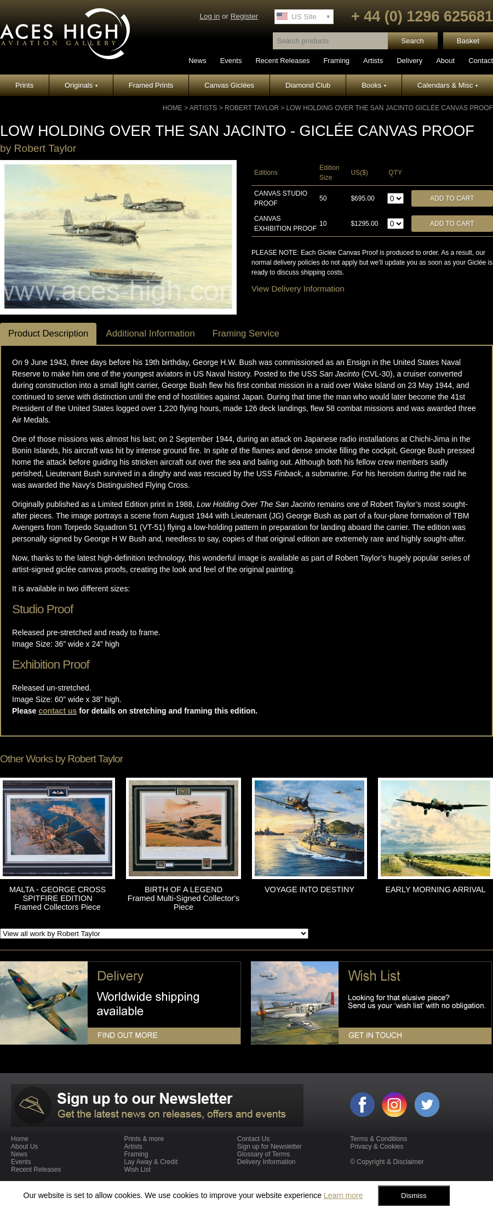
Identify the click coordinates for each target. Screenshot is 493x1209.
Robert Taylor (252, 108)
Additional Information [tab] (150, 333)
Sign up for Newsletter (269, 1146)
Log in (209, 16)
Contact (480, 60)
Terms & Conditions (378, 1139)
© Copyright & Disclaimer (386, 1162)
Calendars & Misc (447, 85)
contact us (57, 710)
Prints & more (144, 1139)
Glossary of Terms (263, 1154)
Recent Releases (282, 60)
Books (374, 85)
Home (172, 108)
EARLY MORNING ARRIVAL (435, 889)
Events (231, 60)
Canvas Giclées (229, 85)
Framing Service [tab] (246, 333)
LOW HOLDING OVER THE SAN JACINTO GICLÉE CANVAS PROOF (389, 108)
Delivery (409, 60)
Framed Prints (151, 85)
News (197, 60)
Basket (468, 41)
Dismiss (414, 1195)
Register (244, 16)
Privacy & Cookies (376, 1146)
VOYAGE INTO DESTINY (309, 889)
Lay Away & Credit (150, 1162)
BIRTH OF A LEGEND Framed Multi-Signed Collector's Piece (183, 898)
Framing (336, 60)
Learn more (343, 1195)
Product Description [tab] (48, 333)
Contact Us (253, 1139)
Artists (373, 60)
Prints (24, 85)
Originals (81, 85)
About (445, 60)
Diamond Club (307, 85)
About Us (24, 1146)
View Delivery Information (298, 288)
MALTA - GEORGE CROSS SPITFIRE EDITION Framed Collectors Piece (57, 898)
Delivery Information (266, 1162)
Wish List (137, 1169)
